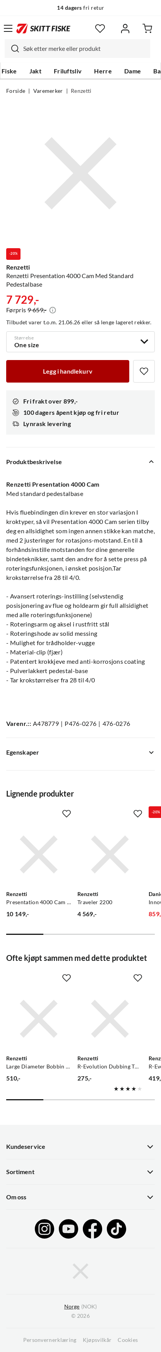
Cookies (128, 1340)
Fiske (9, 71)
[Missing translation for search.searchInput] (12, 48)
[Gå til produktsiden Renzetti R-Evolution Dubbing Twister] (109, 1018)
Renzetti (81, 91)
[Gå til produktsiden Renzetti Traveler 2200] (109, 854)
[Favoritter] (100, 28)
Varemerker (48, 91)
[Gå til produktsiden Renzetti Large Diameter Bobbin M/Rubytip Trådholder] (38, 1018)
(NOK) (80, 1307)
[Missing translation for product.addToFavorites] (144, 371)
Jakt (35, 71)
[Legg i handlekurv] (67, 371)
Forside (15, 91)
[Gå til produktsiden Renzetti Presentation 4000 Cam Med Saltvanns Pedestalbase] (38, 854)
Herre (103, 71)
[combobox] (77, 48)
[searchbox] (84, 49)
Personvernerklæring (50, 1340)
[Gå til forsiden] (43, 28)
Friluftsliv (68, 71)
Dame (132, 71)
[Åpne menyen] (8, 28)
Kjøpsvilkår (97, 1340)
